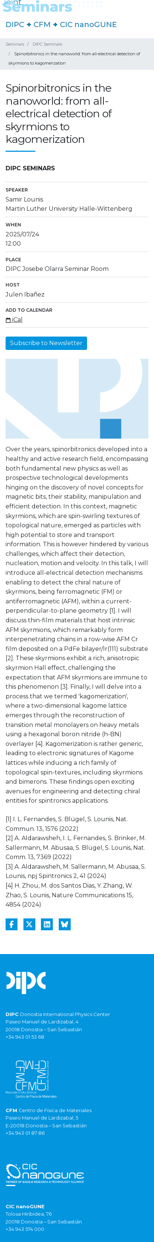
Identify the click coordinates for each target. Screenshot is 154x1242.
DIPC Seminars (47, 44)
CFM (42, 24)
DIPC (15, 24)
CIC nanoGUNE (88, 24)
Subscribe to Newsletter (46, 343)
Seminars (15, 44)
